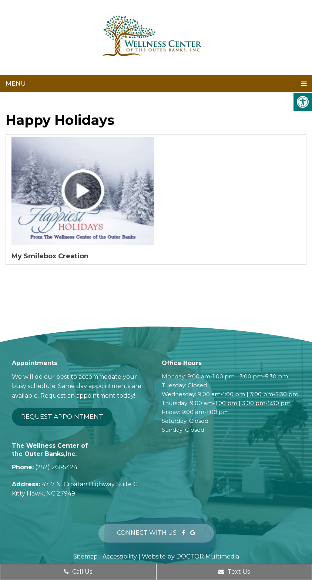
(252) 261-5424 (56, 467)
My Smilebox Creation (49, 256)
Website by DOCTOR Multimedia (190, 556)
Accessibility (120, 556)
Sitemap (85, 556)
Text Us (234, 571)
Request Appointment (62, 416)
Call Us (78, 571)
